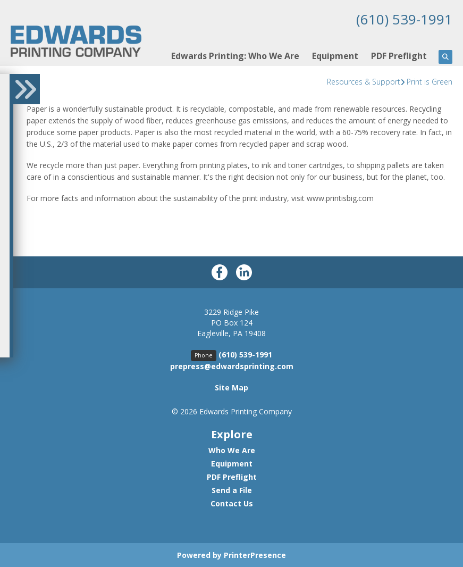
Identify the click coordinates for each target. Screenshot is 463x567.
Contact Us (232, 503)
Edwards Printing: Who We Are (235, 55)
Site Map (231, 387)
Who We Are (231, 450)
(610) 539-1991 (401, 19)
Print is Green (429, 81)
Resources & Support (363, 81)
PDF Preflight (399, 55)
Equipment (335, 55)
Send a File (232, 490)
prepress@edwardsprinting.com (231, 366)
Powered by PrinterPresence (231, 554)
